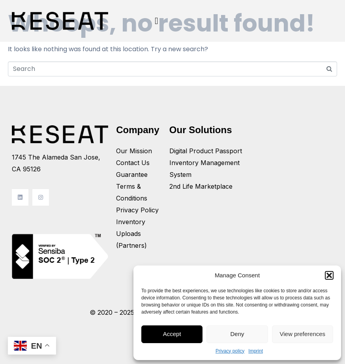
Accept (172, 334)
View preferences (303, 334)
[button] (329, 275)
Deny (237, 334)
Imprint (255, 351)
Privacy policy (230, 351)
